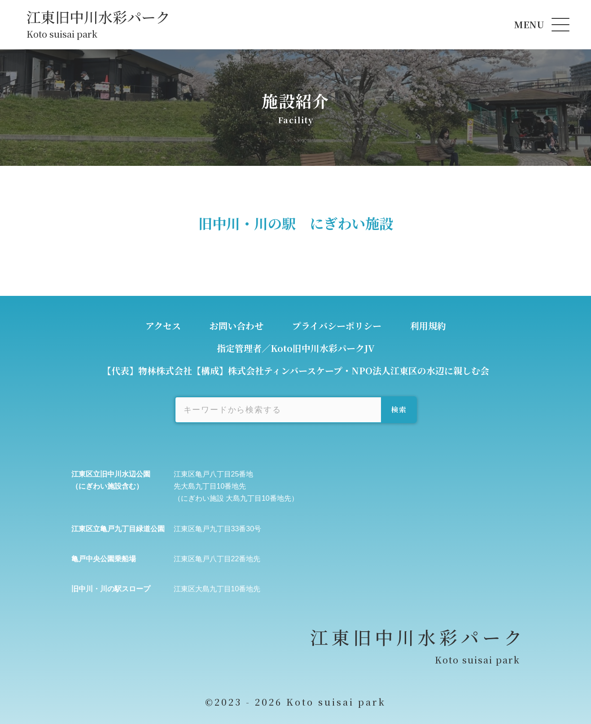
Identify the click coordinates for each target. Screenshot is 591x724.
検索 (399, 409)
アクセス (163, 325)
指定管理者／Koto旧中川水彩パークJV (296, 348)
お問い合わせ (236, 325)
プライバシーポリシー (336, 325)
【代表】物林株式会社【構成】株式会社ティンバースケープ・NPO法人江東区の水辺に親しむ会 (295, 370)
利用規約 (428, 325)
